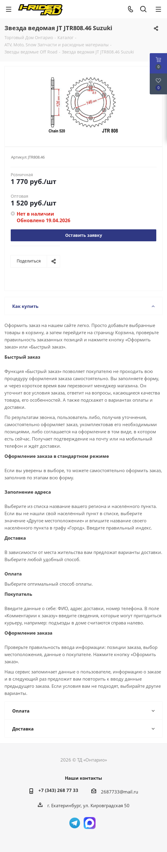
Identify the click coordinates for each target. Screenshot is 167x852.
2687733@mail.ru (119, 792)
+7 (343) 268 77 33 (58, 790)
